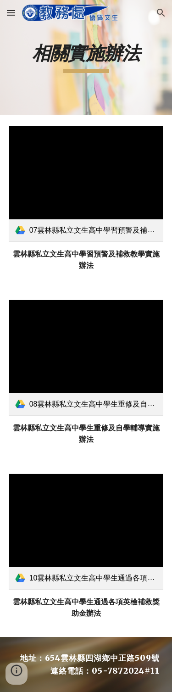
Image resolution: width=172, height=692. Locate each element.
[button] (11, 12)
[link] (86, 184)
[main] (86, 57)
